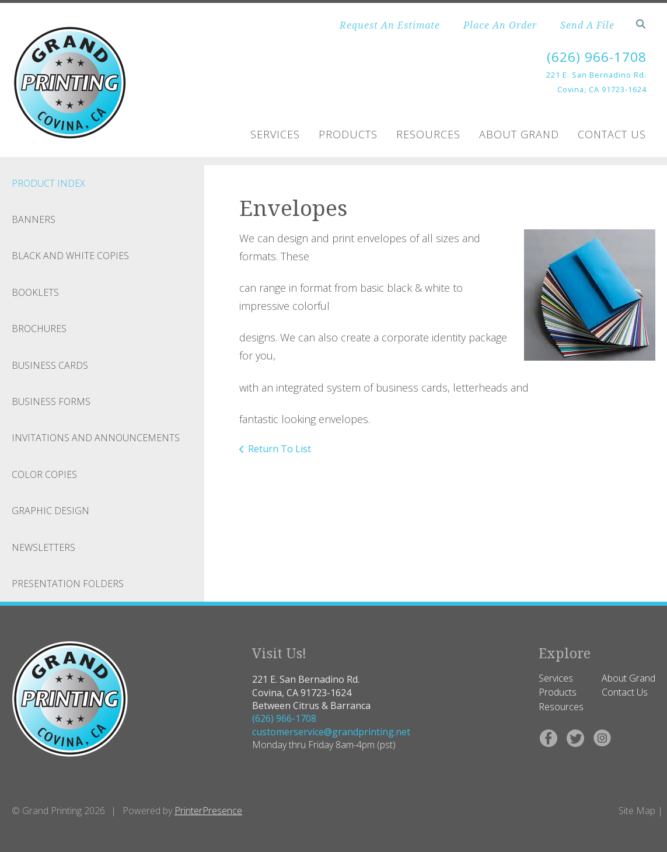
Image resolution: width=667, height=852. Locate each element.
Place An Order (500, 25)
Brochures (39, 328)
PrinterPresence (208, 810)
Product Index (48, 183)
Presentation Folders (68, 583)
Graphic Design (50, 510)
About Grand (519, 134)
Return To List (279, 448)
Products (348, 134)
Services (275, 134)
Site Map (637, 810)
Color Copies (44, 474)
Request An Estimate (390, 25)
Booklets (35, 292)
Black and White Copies (70, 255)
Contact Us (612, 134)
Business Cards (50, 365)
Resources (428, 134)
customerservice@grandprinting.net (331, 731)
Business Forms (51, 401)
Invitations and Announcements (96, 437)
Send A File (587, 25)
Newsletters (43, 546)
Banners (33, 219)
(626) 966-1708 (593, 56)
